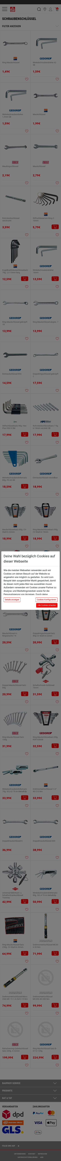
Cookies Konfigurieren (46, 599)
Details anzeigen (12, 599)
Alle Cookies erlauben (46, 605)
